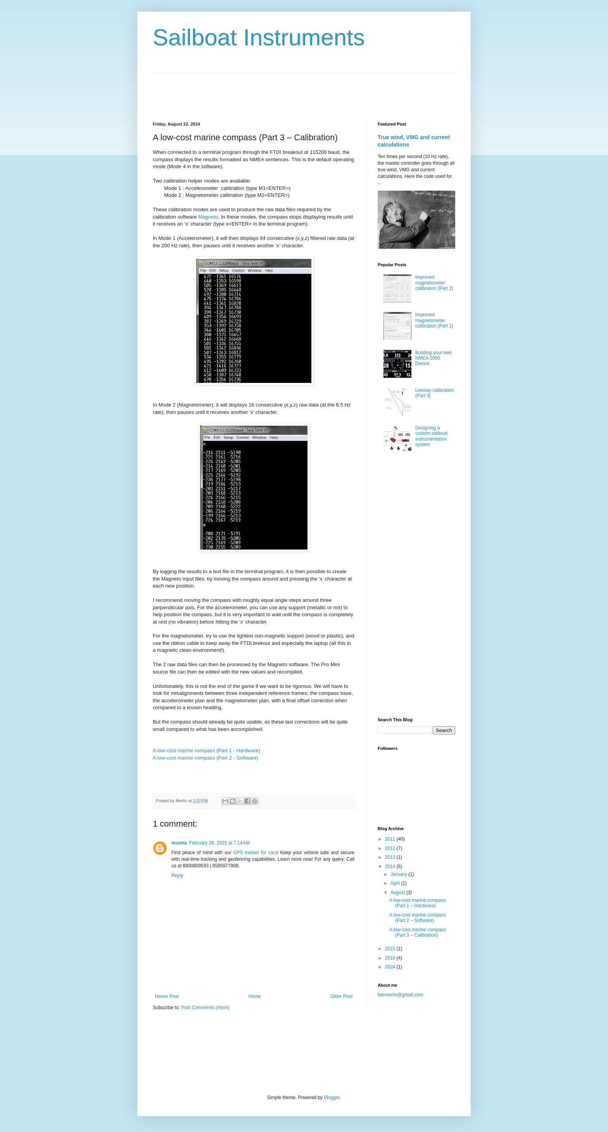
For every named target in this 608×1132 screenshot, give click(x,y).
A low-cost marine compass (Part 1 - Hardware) (206, 750)
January (399, 874)
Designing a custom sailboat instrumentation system (431, 436)
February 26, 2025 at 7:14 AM (219, 843)
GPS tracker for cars (255, 852)
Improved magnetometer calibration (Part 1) (434, 320)
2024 (391, 967)
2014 (391, 866)
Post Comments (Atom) (205, 1007)
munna (179, 843)
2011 (391, 839)
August (398, 892)
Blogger (332, 1097)
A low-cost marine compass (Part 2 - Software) (205, 758)
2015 (391, 948)
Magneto (208, 217)
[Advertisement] (294, 90)
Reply (177, 875)
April (395, 883)
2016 (391, 958)
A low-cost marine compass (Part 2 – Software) (417, 917)
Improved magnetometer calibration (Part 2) (434, 282)
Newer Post (167, 996)
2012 (391, 848)
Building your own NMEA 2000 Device (433, 358)
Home (255, 996)
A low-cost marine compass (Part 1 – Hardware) (417, 903)
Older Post (341, 996)
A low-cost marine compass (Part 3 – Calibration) (417, 932)
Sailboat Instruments (259, 37)
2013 (391, 857)
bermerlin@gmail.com (400, 995)
